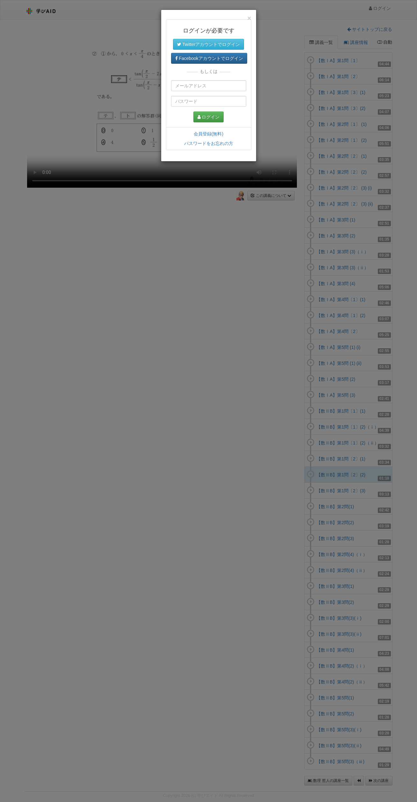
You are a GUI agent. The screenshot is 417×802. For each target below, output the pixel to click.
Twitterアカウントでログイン (208, 44)
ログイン (209, 116)
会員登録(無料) (208, 133)
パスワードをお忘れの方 (208, 143)
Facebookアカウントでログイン (209, 58)
